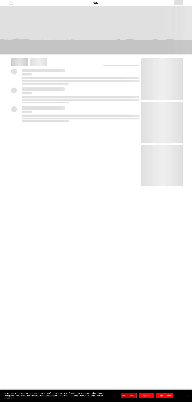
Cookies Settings (128, 395)
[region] (96, 396)
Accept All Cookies (164, 395)
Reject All (146, 395)
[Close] (188, 395)
